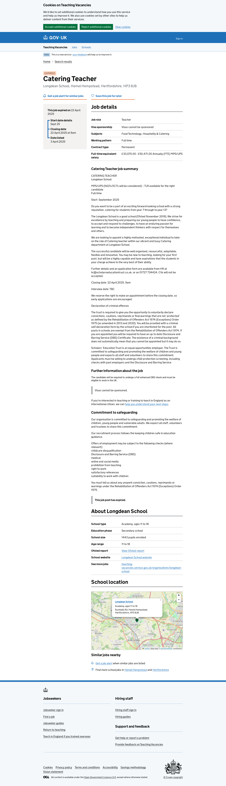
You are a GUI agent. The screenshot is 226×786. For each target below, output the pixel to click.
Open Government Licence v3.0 (100, 777)
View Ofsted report (133, 550)
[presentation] (137, 620)
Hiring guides (123, 716)
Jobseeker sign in (53, 710)
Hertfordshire (161, 670)
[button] (137, 620)
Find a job (49, 716)
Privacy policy (64, 767)
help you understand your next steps (146, 404)
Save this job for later (109, 96)
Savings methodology (133, 767)
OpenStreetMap (166, 648)
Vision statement (53, 771)
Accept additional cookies (60, 26)
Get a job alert (104, 663)
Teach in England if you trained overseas (66, 736)
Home (46, 61)
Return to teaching (54, 729)
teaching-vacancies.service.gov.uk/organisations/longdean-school (151, 567)
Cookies (48, 767)
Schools (86, 47)
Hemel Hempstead (135, 670)
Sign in (179, 38)
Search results (63, 61)
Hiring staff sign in (125, 710)
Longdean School (124, 601)
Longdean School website (137, 557)
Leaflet (145, 648)
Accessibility (110, 767)
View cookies (123, 27)
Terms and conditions (87, 767)
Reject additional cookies (96, 26)
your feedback (80, 54)
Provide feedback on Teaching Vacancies (139, 744)
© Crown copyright (173, 777)
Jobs (74, 47)
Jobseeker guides (53, 723)
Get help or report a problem (132, 738)
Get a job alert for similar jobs (65, 96)
